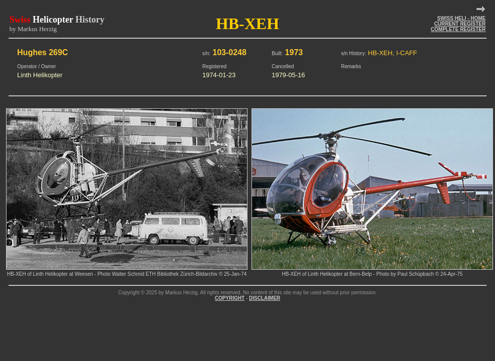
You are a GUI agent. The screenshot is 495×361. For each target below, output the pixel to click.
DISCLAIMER (264, 298)
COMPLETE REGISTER (458, 29)
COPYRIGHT (229, 298)
